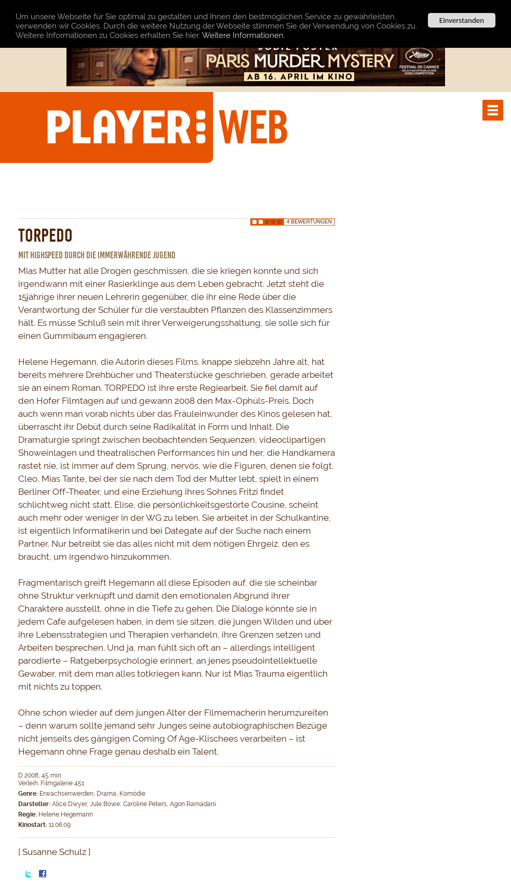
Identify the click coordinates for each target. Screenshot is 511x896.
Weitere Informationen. (243, 34)
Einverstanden (461, 20)
